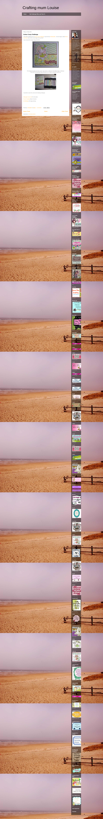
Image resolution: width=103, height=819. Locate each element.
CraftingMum (76, 38)
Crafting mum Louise (41, 7)
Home (25, 14)
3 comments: (39, 107)
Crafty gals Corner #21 (27, 96)
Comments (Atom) (32, 114)
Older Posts (65, 111)
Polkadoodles (52, 36)
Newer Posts (26, 111)
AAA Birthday (25, 101)
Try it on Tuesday (26, 98)
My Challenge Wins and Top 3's (37, 14)
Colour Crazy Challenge (30, 34)
